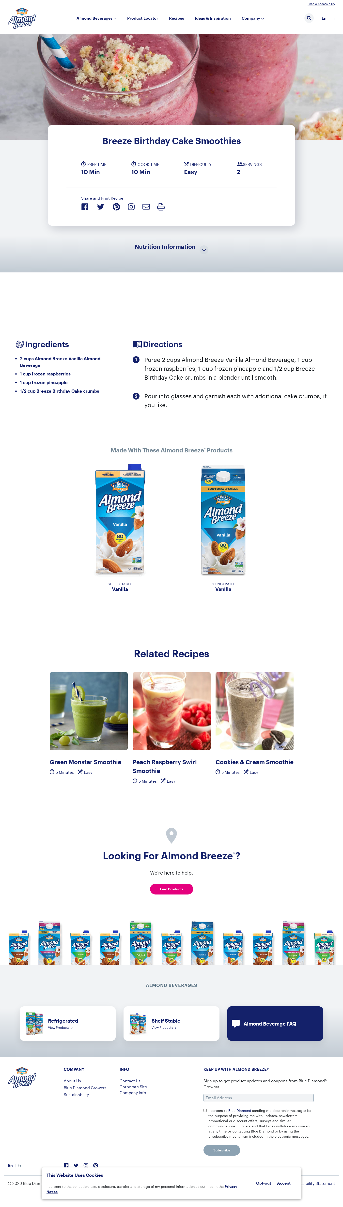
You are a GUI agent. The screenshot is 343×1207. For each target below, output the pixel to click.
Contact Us (130, 1080)
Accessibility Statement (313, 1183)
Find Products (171, 889)
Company (251, 18)
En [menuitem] (324, 18)
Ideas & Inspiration (213, 18)
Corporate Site (133, 1086)
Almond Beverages (94, 18)
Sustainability (76, 1094)
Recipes (176, 18)
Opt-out (263, 1183)
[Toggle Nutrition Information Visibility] (204, 250)
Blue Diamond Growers (85, 1087)
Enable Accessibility (321, 3)
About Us (72, 1080)
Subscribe (221, 1150)
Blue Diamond (239, 1110)
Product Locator (142, 18)
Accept (284, 1183)
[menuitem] (324, 18)
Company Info (133, 1092)
